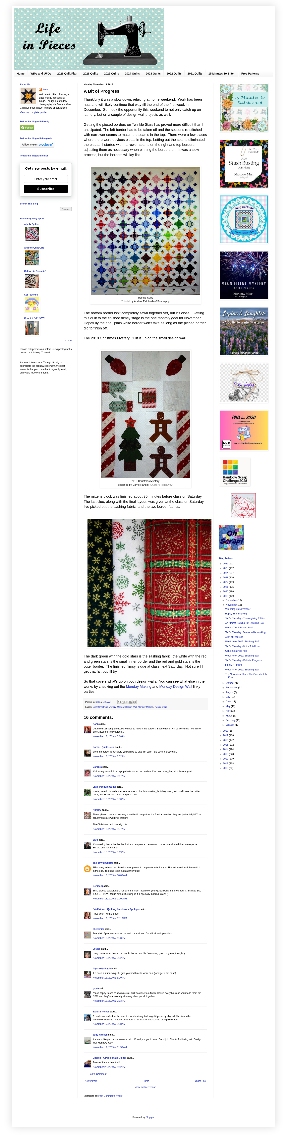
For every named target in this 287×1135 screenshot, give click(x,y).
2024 (226, 573)
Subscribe (45, 189)
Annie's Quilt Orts (34, 247)
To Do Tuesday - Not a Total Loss (242, 646)
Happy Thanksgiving (236, 613)
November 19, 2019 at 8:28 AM (109, 1024)
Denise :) (98, 886)
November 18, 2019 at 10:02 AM (110, 875)
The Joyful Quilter (103, 863)
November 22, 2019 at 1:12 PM (109, 1067)
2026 (226, 563)
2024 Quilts (132, 73)
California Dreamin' (35, 271)
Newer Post (91, 1081)
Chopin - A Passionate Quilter (109, 1057)
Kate (45, 89)
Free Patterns (250, 73)
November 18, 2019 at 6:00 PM (109, 977)
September (232, 687)
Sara (95, 839)
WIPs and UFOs (40, 73)
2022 (226, 582)
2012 (226, 758)
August (230, 692)
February (231, 720)
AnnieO (97, 810)
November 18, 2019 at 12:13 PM (110, 918)
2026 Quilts (90, 73)
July (228, 697)
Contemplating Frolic (236, 651)
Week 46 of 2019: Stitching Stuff (242, 641)
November (232, 604)
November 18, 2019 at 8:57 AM (109, 829)
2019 (226, 596)
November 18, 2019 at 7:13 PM (109, 1000)
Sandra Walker (101, 1011)
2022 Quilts (174, 73)
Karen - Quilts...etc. (103, 747)
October (230, 683)
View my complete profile (33, 112)
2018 (226, 730)
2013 (226, 754)
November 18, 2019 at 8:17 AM (109, 776)
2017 (226, 735)
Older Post (200, 1081)
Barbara (97, 767)
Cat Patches (31, 294)
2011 (226, 763)
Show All (68, 340)
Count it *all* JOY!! (34, 318)
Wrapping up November (238, 609)
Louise (96, 948)
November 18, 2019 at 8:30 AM (109, 799)
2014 (226, 749)
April (228, 710)
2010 (226, 768)
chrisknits (98, 929)
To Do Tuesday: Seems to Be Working (245, 632)
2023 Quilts (153, 73)
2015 (226, 744)
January (230, 724)
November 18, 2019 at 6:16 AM (109, 736)
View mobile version (145, 1087)
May (228, 706)
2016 (226, 740)
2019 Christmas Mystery (104, 707)
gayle (96, 988)
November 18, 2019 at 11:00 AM (110, 898)
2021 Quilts (195, 73)
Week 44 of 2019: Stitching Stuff (242, 669)
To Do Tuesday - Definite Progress (243, 660)
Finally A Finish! (233, 664)
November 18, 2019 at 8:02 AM (109, 756)
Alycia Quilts (31, 224)
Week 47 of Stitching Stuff (239, 627)
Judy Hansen (100, 1034)
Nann (96, 724)
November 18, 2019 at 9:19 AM (109, 852)
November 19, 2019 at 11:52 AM (110, 1047)
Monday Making (138, 687)
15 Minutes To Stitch (221, 73)
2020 (226, 591)
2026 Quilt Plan (67, 73)
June (229, 701)
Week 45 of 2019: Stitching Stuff (242, 655)
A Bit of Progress (234, 637)
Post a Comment (97, 1074)
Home (21, 73)
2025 (226, 568)
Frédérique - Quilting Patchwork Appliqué (116, 909)
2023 (226, 577)
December (232, 600)
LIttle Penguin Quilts (104, 786)
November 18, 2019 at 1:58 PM (109, 938)
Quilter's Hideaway (161, 484)
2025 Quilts (111, 73)
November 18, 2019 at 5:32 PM (109, 958)
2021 (226, 587)
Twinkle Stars (160, 707)
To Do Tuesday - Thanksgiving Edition (245, 618)
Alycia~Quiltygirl (102, 968)
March (229, 715)
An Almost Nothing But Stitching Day (244, 623)
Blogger (150, 1117)
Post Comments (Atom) (110, 1096)
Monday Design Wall (175, 687)
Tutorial (126, 301)
